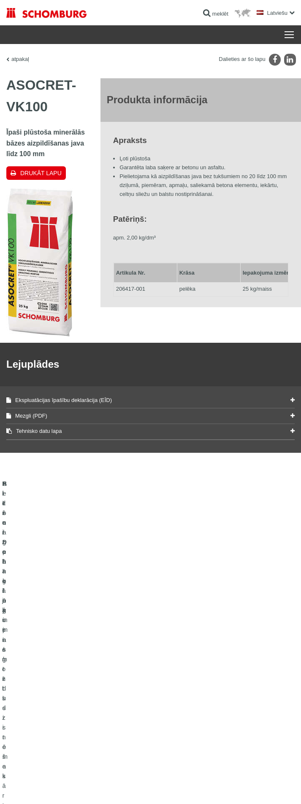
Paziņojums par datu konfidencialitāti (116, 774)
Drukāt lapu (41, 173)
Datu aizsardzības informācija (185, 774)
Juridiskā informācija (56, 774)
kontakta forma (173, 690)
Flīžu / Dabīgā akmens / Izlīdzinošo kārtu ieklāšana (63, 677)
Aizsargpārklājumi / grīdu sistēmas (45, 690)
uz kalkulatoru (172, 664)
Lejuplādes (169, 677)
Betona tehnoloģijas (28, 702)
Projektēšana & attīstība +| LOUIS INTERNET (249, 787)
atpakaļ (20, 59)
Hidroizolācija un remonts (34, 664)
